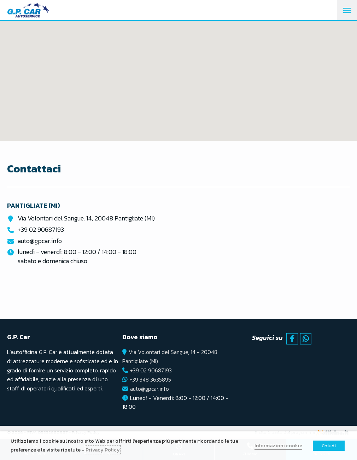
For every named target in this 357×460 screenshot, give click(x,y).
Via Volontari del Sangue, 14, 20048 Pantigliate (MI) (86, 218)
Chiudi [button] (329, 445)
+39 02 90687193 (41, 229)
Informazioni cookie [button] (278, 445)
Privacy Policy (103, 450)
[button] (178, 74)
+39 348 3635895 (150, 379)
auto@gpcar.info (40, 240)
